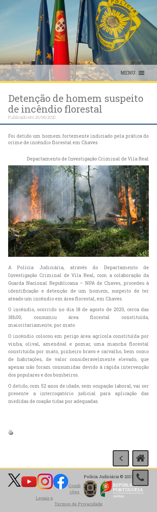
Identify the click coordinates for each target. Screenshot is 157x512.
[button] (128, 73)
